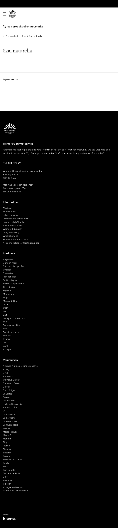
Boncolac (8, 376)
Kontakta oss (9, 211)
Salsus (6, 456)
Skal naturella (36, 36)
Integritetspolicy (11, 232)
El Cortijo (7, 393)
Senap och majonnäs (14, 318)
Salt (5, 314)
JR (4, 411)
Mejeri (6, 297)
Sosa (5, 328)
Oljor (5, 308)
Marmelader (9, 294)
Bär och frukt (10, 263)
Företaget (8, 208)
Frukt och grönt (11, 280)
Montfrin (7, 438)
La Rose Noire (10, 421)
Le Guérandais (10, 424)
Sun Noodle (9, 470)
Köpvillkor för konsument (15, 239)
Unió (5, 477)
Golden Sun (9, 400)
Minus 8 (7, 435)
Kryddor (7, 290)
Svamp (6, 339)
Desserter (8, 273)
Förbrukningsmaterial (13, 283)
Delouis (7, 386)
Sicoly (6, 463)
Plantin (6, 445)
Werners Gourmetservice (15, 490)
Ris (4, 311)
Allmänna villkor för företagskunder (21, 243)
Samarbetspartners (13, 225)
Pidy (5, 442)
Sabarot (7, 452)
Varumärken (10, 360)
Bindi (5, 373)
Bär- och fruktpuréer (13, 266)
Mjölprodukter (10, 301)
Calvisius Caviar (11, 380)
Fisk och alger (10, 276)
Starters (7, 335)
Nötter (6, 304)
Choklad (7, 269)
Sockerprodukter (11, 325)
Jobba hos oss (10, 215)
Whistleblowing (10, 236)
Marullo (7, 428)
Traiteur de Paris (11, 473)
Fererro (6, 397)
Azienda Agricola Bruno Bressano (20, 366)
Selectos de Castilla (13, 459)
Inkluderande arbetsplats (15, 218)
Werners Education (12, 229)
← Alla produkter (11, 36)
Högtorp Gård (10, 407)
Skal (24, 36)
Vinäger (7, 349)
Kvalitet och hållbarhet (14, 222)
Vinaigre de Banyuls (13, 487)
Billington (7, 369)
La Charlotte (9, 414)
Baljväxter (8, 259)
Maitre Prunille (10, 431)
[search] (59, 26)
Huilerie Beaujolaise (13, 404)
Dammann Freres (12, 383)
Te (4, 342)
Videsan (7, 483)
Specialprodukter (11, 332)
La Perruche (9, 418)
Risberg (7, 449)
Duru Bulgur (9, 390)
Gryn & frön (9, 287)
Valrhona (7, 480)
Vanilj (5, 346)
